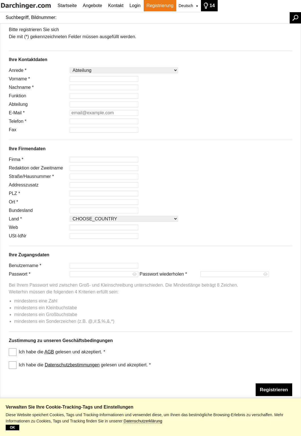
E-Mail (17, 112)
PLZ (14, 193)
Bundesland (21, 210)
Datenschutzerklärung (143, 421)
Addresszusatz (24, 184)
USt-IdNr (17, 235)
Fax (12, 129)
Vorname (19, 78)
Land (15, 218)
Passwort (19, 274)
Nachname (21, 87)
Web (13, 227)
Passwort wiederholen (163, 274)
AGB (49, 351)
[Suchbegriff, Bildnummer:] (174, 17)
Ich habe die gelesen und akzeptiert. (62, 351)
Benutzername (25, 265)
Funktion (17, 95)
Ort (13, 201)
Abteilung (18, 104)
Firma (16, 159)
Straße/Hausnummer (31, 176)
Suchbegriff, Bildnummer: (31, 17)
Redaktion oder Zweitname (36, 168)
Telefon (17, 121)
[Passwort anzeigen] (134, 274)
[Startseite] (27, 5)
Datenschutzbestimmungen (72, 364)
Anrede (17, 70)
